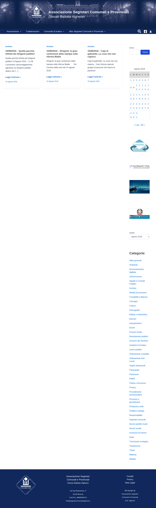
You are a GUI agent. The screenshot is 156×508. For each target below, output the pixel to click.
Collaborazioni (31, 31)
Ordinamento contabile (139, 354)
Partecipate (134, 370)
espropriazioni (135, 323)
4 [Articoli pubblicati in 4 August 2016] (139, 80)
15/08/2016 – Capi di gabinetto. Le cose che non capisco (102, 54)
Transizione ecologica (138, 441)
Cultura (132, 306)
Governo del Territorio (138, 341)
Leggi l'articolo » (13, 77)
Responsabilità (135, 415)
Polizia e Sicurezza (137, 383)
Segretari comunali (137, 420)
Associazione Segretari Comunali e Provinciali (89, 12)
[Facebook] (145, 31)
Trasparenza (134, 446)
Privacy (132, 387)
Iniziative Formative (137, 345)
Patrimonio (134, 374)
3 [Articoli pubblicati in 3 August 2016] (136, 80)
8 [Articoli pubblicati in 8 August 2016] (130, 87)
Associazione (13, 31)
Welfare (132, 459)
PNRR (132, 379)
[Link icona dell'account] (151, 31)
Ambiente (133, 265)
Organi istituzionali (137, 366)
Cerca (131, 48)
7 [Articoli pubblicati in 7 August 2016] (148, 80)
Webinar (133, 455)
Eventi (132, 328)
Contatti (130, 476)
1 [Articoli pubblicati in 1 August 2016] (130, 80)
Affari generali (135, 260)
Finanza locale (135, 332)
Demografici (134, 310)
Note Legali (130, 483)
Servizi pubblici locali (138, 424)
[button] (20, 31)
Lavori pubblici (135, 350)
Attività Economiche (138, 293)
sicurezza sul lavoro (138, 433)
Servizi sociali (135, 428)
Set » (143, 125)
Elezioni (132, 319)
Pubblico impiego (136, 411)
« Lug (136, 125)
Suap (131, 437)
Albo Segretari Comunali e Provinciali (85, 31)
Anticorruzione (135, 277)
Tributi (132, 450)
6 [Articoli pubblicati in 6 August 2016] (145, 80)
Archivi (132, 233)
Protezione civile (136, 406)
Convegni (133, 301)
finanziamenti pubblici (138, 336)
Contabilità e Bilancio (138, 297)
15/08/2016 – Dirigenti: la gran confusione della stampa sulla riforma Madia (62, 54)
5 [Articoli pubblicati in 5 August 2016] (142, 80)
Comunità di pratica (52, 31)
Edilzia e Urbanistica (138, 314)
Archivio (8, 46)
